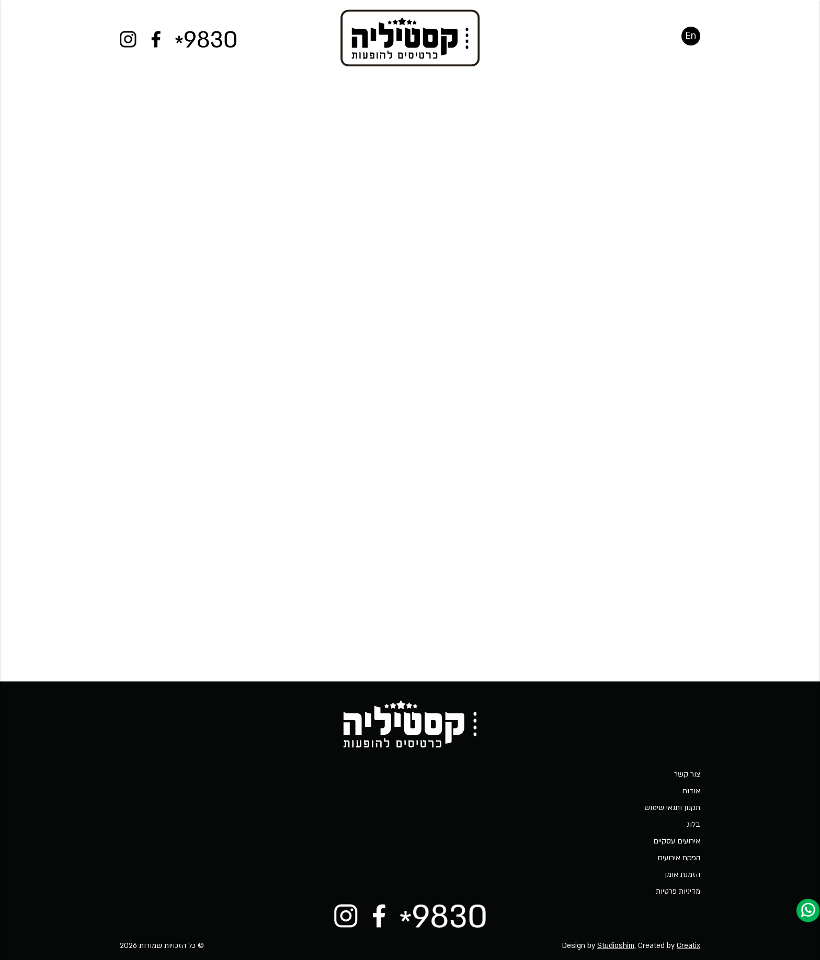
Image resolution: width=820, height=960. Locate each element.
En (691, 44)
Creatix (688, 946)
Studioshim (615, 946)
